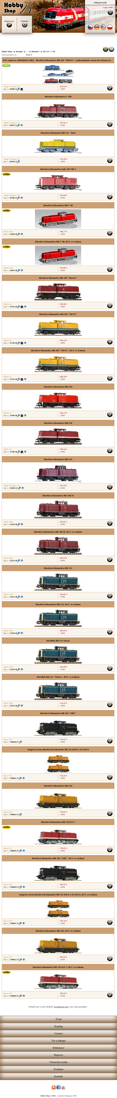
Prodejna (58, 1069)
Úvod (58, 1019)
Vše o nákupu (58, 1040)
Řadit (29, 55)
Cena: (105, 7)
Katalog (58, 1026)
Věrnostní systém (58, 1062)
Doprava (58, 1055)
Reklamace (58, 1048)
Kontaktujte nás (61, 1006)
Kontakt (58, 1076)
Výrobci (58, 1033)
